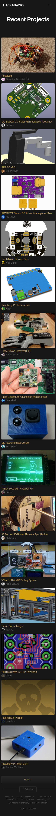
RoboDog (6, 75)
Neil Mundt (9, 263)
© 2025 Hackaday (28, 809)
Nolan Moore (10, 354)
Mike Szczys (10, 584)
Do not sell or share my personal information (28, 803)
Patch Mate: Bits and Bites (15, 259)
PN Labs (8, 217)
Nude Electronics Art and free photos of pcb (24, 396)
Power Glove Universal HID (15, 351)
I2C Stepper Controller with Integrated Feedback (26, 121)
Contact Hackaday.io (25, 796)
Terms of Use (12, 799)
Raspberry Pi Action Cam (14, 763)
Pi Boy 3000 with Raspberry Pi (17, 488)
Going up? (28, 789)
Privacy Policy (28, 799)
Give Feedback (44, 796)
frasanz (7, 629)
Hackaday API (43, 799)
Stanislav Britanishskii (15, 79)
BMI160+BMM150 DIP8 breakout (19, 672)
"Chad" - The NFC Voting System (18, 580)
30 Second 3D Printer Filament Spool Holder (24, 534)
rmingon (7, 125)
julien (6, 308)
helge (6, 675)
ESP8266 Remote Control (15, 442)
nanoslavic (9, 400)
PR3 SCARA (8, 167)
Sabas (6, 492)
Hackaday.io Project (11, 717)
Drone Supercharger (12, 626)
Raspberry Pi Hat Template (15, 305)
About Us (9, 796)
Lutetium (8, 721)
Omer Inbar (9, 171)
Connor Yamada (12, 767)
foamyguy (8, 446)
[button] (50, 5)
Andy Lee (8, 538)
